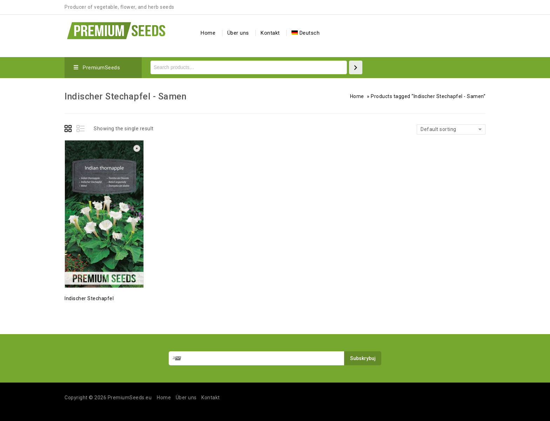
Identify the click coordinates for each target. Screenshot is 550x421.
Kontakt (270, 33)
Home (208, 33)
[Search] (355, 67)
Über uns (238, 33)
